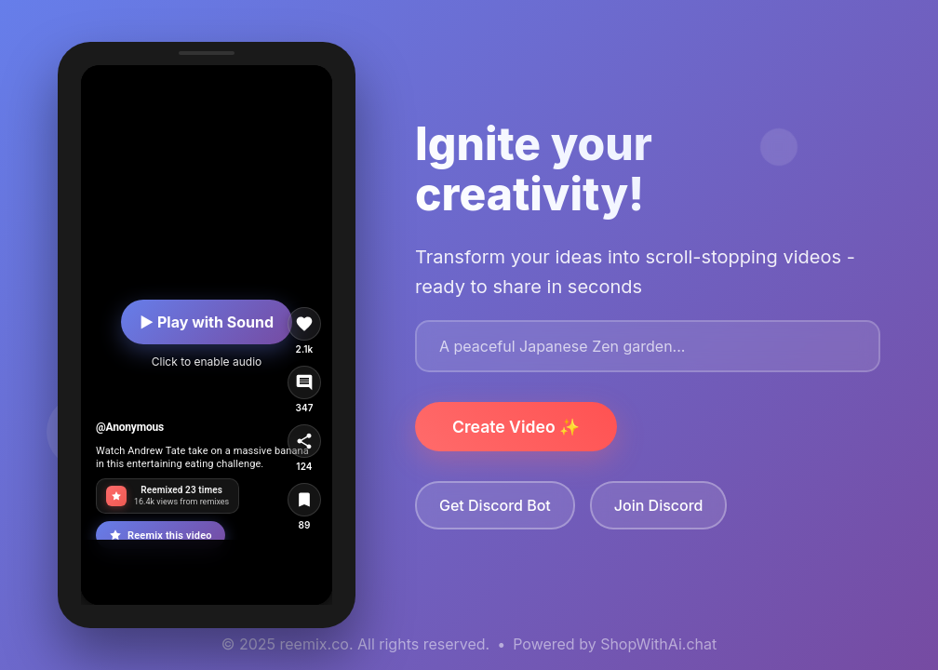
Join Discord (659, 505)
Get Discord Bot (495, 505)
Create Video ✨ (516, 426)
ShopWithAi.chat (658, 644)
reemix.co (314, 644)
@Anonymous (130, 427)
